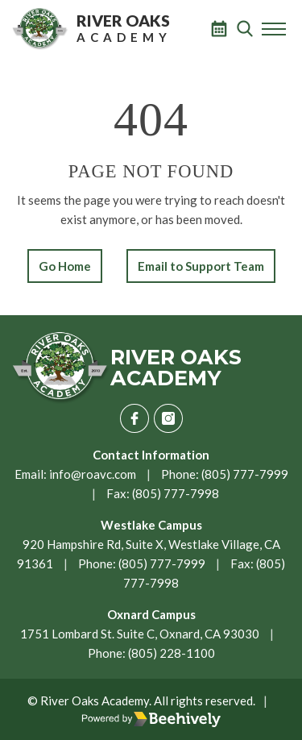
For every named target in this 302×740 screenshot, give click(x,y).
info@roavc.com (92, 474)
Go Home (65, 266)
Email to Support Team (201, 266)
